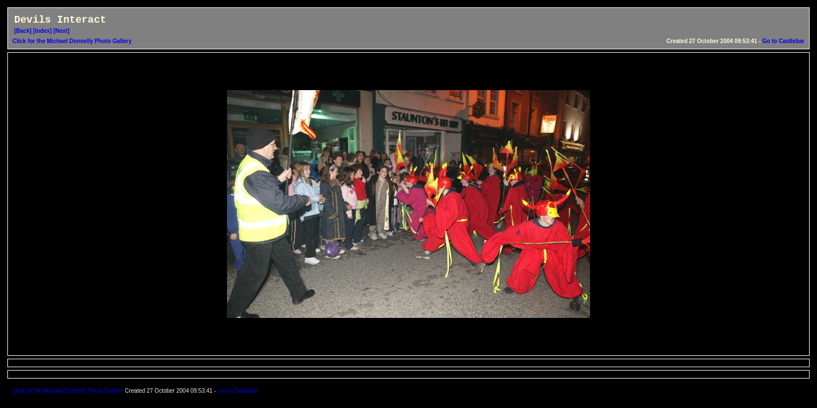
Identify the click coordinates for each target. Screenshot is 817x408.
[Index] (42, 31)
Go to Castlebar (784, 41)
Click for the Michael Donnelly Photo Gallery (72, 41)
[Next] (61, 31)
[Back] (23, 31)
